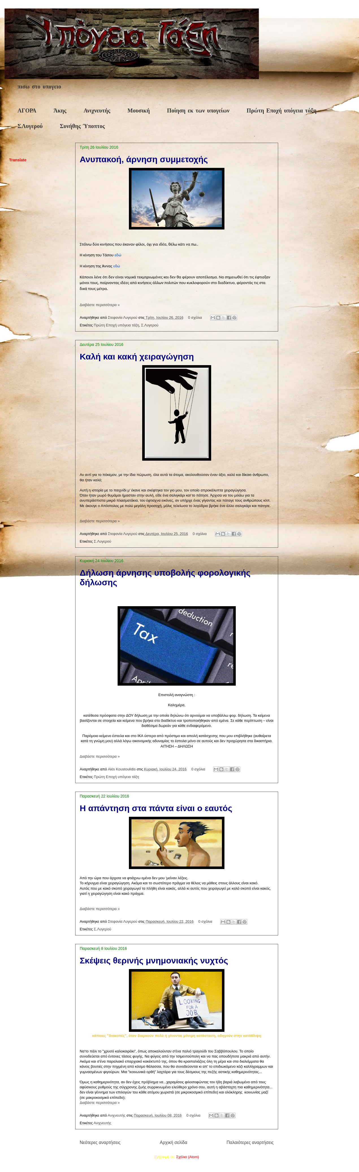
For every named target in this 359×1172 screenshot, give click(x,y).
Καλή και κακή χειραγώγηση (137, 356)
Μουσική (138, 111)
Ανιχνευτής (97, 111)
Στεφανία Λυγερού (123, 317)
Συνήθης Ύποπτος (82, 126)
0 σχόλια (195, 317)
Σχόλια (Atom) (187, 1157)
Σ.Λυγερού (30, 126)
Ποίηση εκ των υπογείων (198, 111)
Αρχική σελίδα (173, 1142)
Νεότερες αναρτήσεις (100, 1142)
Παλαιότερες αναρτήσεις (250, 1142)
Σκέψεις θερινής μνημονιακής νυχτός (154, 960)
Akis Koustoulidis (122, 769)
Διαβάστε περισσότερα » (100, 305)
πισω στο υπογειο (39, 87)
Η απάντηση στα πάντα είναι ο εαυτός (156, 808)
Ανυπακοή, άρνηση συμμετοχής (144, 159)
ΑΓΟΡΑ (27, 111)
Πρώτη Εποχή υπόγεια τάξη (282, 111)
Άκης (59, 111)
